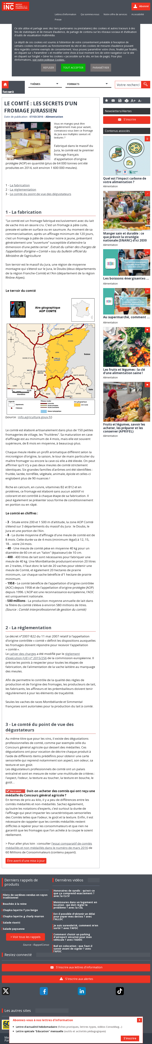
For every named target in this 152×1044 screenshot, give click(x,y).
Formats (73, 84)
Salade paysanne (14, 928)
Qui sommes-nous (90, 14)
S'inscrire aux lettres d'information (79, 967)
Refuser (48, 67)
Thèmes (35, 84)
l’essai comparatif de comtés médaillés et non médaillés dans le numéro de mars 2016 (49, 845)
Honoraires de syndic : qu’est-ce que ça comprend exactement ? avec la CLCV (74, 893)
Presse (58, 19)
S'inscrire (130, 119)
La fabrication (20, 185)
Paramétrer (101, 67)
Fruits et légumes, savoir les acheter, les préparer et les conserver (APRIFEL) (124, 427)
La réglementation (23, 189)
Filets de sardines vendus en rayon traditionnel (25, 896)
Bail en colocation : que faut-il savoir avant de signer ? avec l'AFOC (73, 948)
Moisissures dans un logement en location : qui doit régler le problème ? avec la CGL (75, 904)
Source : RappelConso (36, 944)
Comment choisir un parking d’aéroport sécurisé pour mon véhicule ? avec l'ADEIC (73, 937)
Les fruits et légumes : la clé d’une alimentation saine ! (124, 371)
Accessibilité (137, 14)
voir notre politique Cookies (48, 59)
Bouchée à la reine (15, 903)
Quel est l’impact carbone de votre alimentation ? (124, 180)
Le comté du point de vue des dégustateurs (40, 194)
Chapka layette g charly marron (23, 916)
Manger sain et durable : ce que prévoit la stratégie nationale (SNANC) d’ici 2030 (125, 236)
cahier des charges (22, 654)
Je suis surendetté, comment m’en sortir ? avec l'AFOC (76, 927)
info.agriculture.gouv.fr (34, 417)
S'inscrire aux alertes (79, 979)
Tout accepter (73, 67)
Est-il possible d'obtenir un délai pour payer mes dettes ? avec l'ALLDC (74, 916)
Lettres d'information (65, 14)
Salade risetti (11, 922)
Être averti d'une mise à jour (26, 861)
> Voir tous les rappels (25, 937)
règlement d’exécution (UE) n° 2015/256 (43, 656)
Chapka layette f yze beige (20, 910)
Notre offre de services (115, 14)
